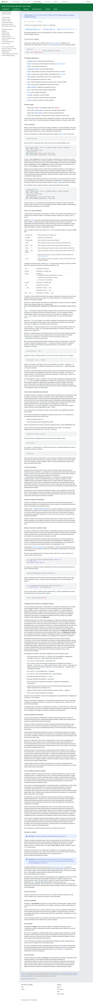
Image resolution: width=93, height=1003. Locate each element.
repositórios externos (42, 256)
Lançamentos (5, 9)
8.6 (64, 29)
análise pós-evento (60, 63)
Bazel (25, 21)
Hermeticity (35, 862)
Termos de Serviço (25, 1000)
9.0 (62, 29)
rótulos (32, 220)
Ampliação (55, 1)
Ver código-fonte (49, 29)
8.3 (71, 29)
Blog (22, 987)
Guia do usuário (31, 21)
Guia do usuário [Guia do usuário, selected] (37, 1)
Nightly (58, 29)
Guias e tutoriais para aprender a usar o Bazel (16, 6)
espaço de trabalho (55, 43)
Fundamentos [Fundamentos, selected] (16, 9)
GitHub (88, 1)
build (48, 44)
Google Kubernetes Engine (56, 867)
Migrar (55, 9)
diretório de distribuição (38, 547)
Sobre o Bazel (16, 1)
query (63, 949)
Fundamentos (40, 21)
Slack (58, 991)
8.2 (73, 29)
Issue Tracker (60, 989)
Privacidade (34, 1000)
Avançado (26, 9)
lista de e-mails (62, 15)
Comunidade (65, 1)
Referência (47, 1)
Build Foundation (29, 15)
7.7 (76, 29)
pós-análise (62, 74)
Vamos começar (26, 1)
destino (62, 134)
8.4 (69, 29)
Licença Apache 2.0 (55, 974)
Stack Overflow (60, 994)
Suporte (59, 987)
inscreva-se (33, 16)
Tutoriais (47, 9)
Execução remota (37, 9)
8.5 (66, 29)
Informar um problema (32, 29)
